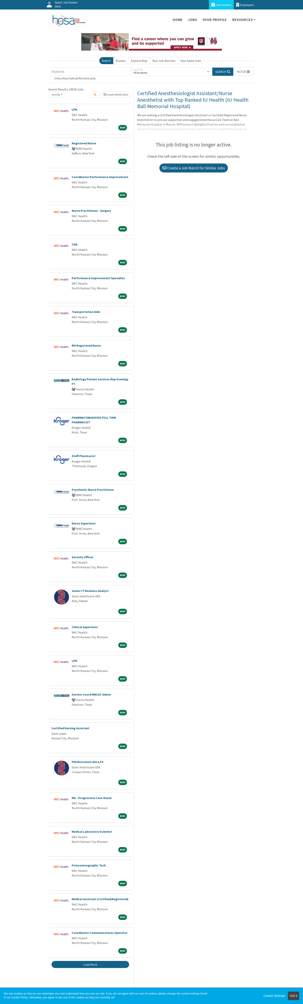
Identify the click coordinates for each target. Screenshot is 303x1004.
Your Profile (215, 19)
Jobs (192, 19)
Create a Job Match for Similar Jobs (194, 167)
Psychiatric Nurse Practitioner (93, 490)
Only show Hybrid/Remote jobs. (75, 78)
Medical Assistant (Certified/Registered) (100, 899)
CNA (74, 244)
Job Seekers (221, 4)
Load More (90, 964)
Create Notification (116, 94)
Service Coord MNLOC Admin (91, 694)
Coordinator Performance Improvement (100, 177)
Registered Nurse (84, 143)
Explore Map (139, 61)
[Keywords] (90, 71)
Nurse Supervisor (84, 523)
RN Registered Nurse (86, 345)
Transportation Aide (86, 312)
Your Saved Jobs (190, 61)
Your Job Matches (163, 61)
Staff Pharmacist (83, 456)
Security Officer (82, 557)
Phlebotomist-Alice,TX (87, 762)
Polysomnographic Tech (89, 865)
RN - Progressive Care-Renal (91, 798)
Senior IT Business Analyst (90, 591)
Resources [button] (242, 19)
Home (178, 19)
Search (106, 61)
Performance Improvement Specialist (98, 278)
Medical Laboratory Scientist (92, 832)
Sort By (56, 94)
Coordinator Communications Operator (99, 933)
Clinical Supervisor (85, 627)
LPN (74, 109)
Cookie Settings (274, 995)
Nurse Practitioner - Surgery (91, 211)
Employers (245, 4)
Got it (293, 995)
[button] (243, 71)
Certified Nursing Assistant (70, 728)
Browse (121, 61)
